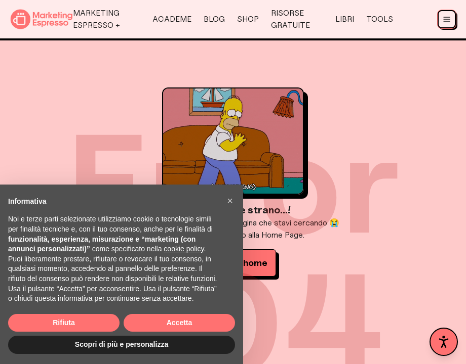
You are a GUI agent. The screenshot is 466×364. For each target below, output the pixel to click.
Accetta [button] (179, 322)
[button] (230, 201)
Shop (248, 19)
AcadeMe (171, 19)
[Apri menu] (447, 19)
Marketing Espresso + (96, 19)
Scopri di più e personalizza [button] (121, 344)
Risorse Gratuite (290, 19)
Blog (214, 19)
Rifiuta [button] (64, 322)
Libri (344, 19)
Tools (379, 19)
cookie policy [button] (184, 249)
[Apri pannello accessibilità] (444, 342)
